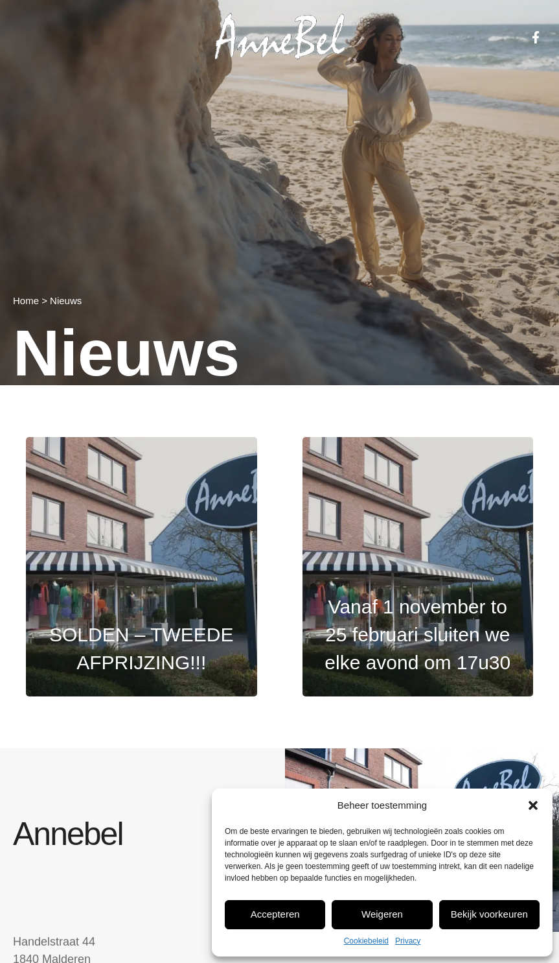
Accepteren (275, 914)
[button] (533, 805)
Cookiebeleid (366, 940)
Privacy (407, 940)
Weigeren (382, 914)
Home (26, 300)
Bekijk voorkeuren (489, 914)
